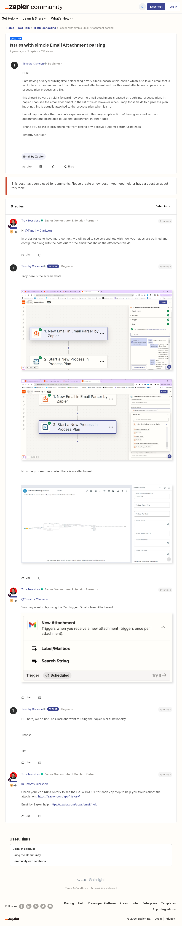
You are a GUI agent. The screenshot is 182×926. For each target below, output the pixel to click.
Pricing (69, 903)
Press (124, 903)
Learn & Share (35, 18)
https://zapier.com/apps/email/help (73, 804)
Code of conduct (23, 848)
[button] (156, 6)
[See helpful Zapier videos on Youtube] (50, 906)
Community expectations (29, 861)
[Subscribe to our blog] (36, 906)
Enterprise (150, 903)
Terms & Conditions (76, 888)
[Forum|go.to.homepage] (34, 6)
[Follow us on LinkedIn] (28, 906)
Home (10, 28)
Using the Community (26, 855)
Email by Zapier (33, 156)
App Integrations (164, 909)
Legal (158, 918)
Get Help (10, 18)
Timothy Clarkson (33, 63)
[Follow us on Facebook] (21, 906)
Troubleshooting (44, 28)
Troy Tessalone (30, 220)
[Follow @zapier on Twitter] (43, 906)
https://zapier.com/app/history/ (59, 796)
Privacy (170, 918)
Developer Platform (102, 903)
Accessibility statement (104, 888)
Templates (168, 903)
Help (81, 903)
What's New (62, 18)
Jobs (135, 903)
